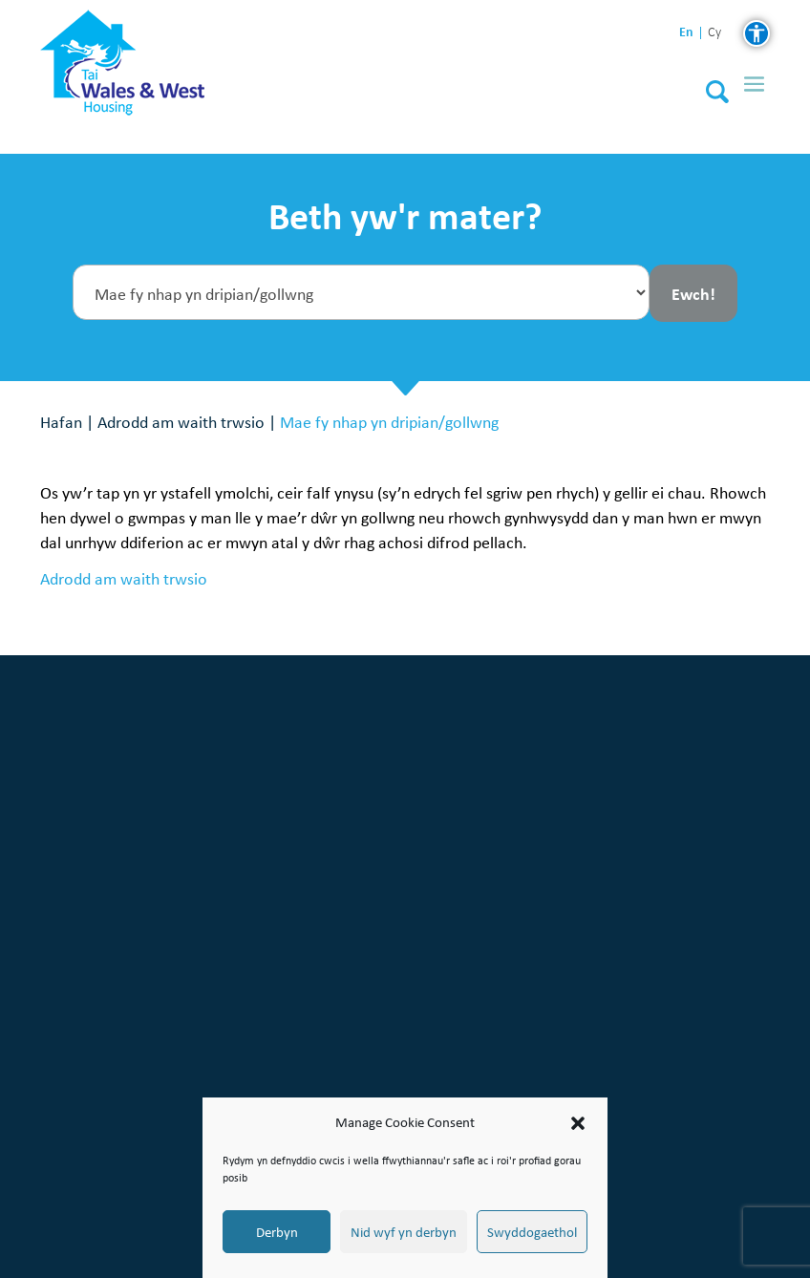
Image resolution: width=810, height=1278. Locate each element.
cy (714, 33)
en (686, 32)
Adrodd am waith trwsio (181, 422)
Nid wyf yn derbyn (404, 1232)
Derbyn (277, 1232)
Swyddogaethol (532, 1232)
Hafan (61, 422)
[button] (577, 1123)
